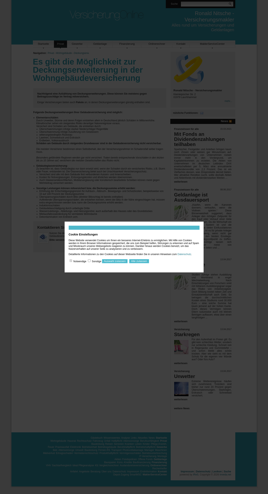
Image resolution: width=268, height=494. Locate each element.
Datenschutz (184, 254)
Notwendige (79, 261)
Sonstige (96, 261)
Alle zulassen (139, 261)
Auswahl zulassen (115, 261)
